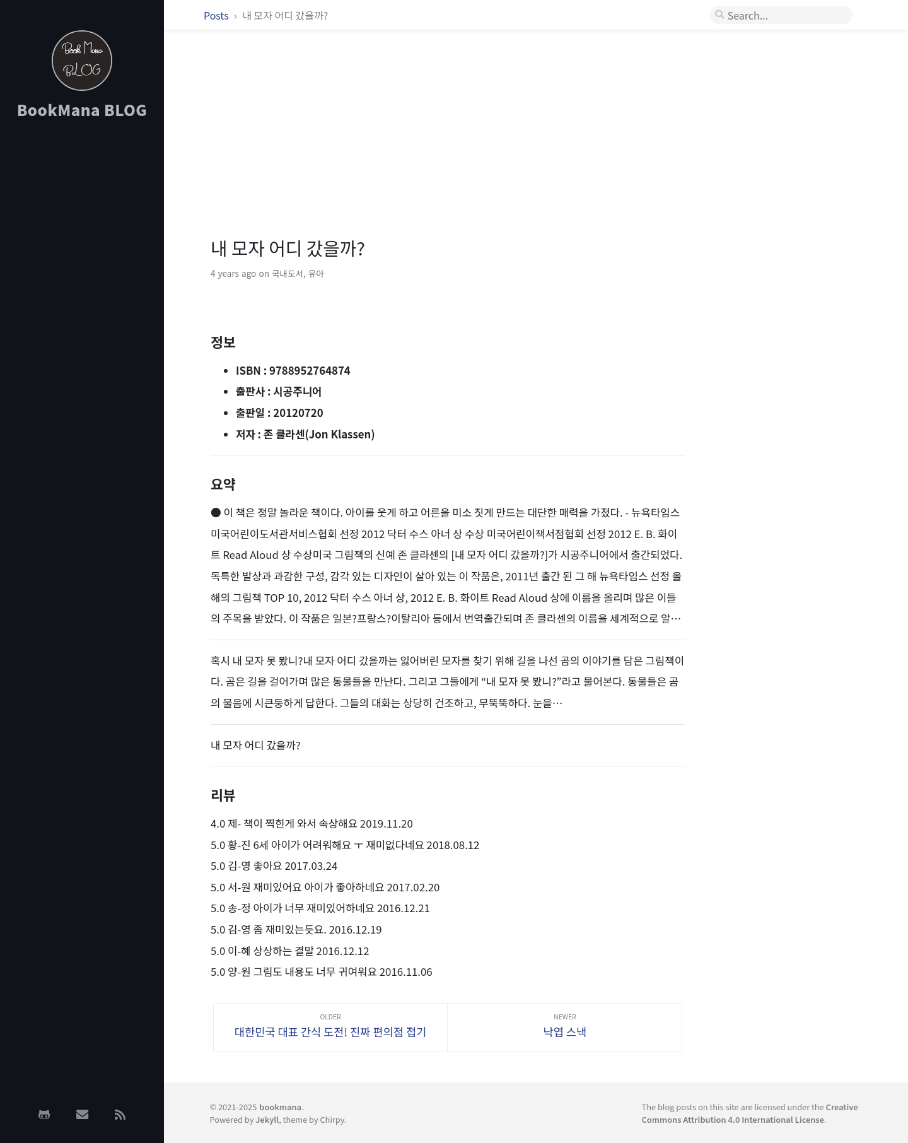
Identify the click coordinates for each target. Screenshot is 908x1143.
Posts (217, 15)
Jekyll (267, 1119)
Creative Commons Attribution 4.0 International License (750, 1113)
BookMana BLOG (82, 109)
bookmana (280, 1107)
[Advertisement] (82, 330)
